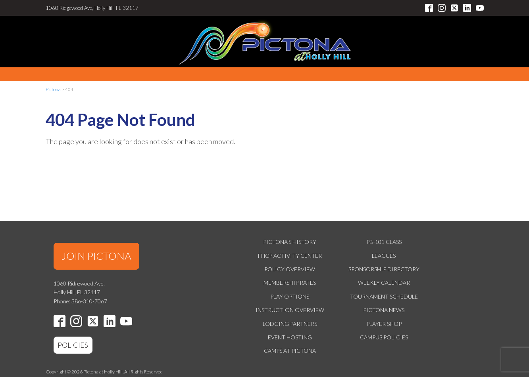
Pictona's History (289, 241)
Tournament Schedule (384, 296)
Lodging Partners (290, 323)
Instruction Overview (290, 310)
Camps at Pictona (290, 350)
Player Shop (384, 323)
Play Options (289, 296)
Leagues (384, 255)
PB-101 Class (384, 241)
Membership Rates (290, 282)
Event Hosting (290, 337)
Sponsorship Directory (383, 269)
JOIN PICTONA (96, 255)
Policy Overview (289, 269)
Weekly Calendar (384, 282)
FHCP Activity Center (290, 255)
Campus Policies (384, 337)
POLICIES (73, 345)
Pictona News (383, 310)
